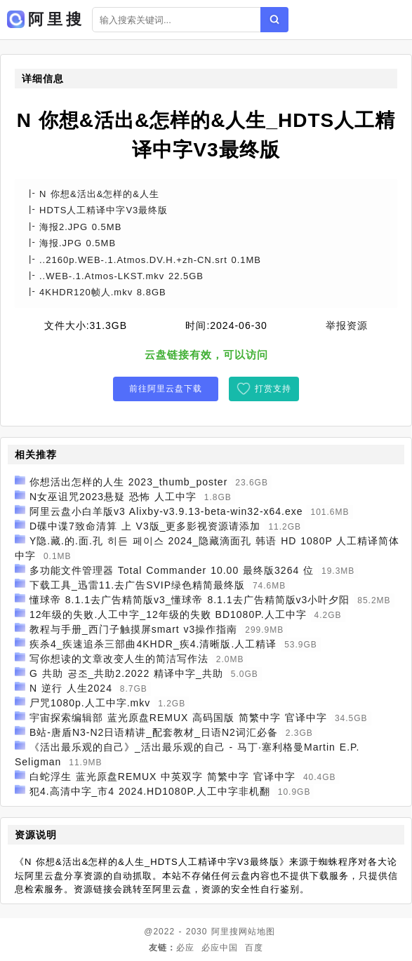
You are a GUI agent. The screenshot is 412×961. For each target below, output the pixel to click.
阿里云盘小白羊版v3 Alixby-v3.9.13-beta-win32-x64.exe (166, 511)
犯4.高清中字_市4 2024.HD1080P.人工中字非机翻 (149, 791)
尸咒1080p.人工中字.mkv (89, 702)
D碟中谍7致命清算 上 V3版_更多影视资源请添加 (145, 526)
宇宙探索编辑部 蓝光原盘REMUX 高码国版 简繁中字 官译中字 (178, 717)
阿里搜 (225, 931)
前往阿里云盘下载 (165, 389)
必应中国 (219, 948)
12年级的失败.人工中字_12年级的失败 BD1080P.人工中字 (168, 614)
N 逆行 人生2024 (70, 688)
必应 (185, 948)
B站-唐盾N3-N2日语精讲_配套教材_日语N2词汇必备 (153, 732)
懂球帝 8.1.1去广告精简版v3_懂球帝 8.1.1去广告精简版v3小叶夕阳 (189, 599)
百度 (254, 948)
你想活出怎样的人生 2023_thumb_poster (128, 482)
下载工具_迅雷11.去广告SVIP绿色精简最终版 (137, 585)
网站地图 (257, 931)
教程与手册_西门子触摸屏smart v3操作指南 (133, 629)
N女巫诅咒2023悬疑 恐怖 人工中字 (113, 496)
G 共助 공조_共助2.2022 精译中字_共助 (126, 673)
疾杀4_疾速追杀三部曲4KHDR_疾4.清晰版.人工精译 (153, 644)
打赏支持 (273, 389)
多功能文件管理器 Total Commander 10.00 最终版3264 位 (171, 570)
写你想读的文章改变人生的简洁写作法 (118, 658)
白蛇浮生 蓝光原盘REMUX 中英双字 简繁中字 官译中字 (162, 776)
